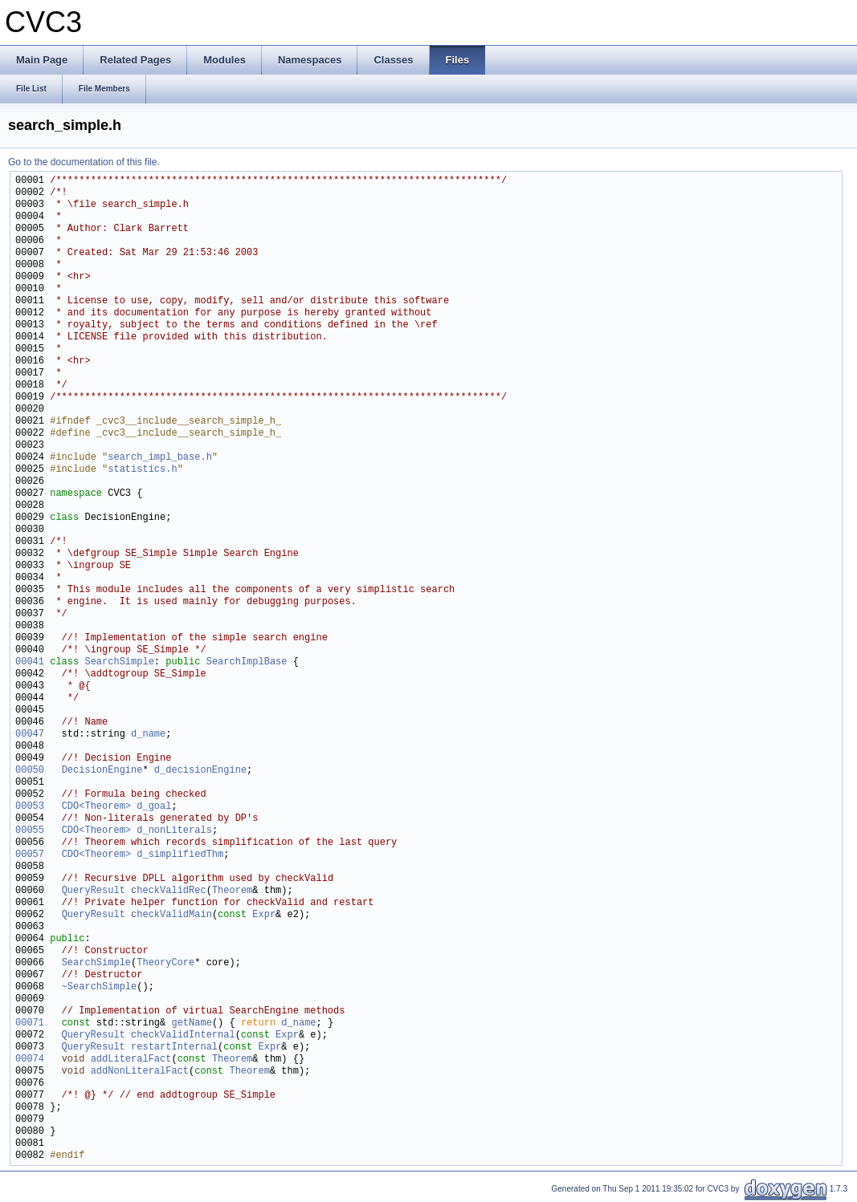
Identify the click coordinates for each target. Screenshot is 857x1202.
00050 (29, 771)
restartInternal (174, 1047)
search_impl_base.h (160, 458)
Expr (263, 915)
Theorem (232, 891)
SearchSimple (118, 662)
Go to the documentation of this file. (84, 162)
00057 (29, 855)
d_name (148, 734)
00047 (29, 734)
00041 (29, 662)
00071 (29, 1023)
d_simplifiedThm (180, 855)
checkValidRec (168, 891)
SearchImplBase (247, 662)
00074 (29, 1059)
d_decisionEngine (200, 771)
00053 (29, 807)
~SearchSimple (99, 987)
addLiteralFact (131, 1059)
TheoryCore (165, 963)
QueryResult (93, 891)
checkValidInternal (183, 1035)
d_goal (154, 807)
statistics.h (142, 470)
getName (191, 1023)
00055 (29, 831)
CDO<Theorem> (96, 807)
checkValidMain (171, 915)
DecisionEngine (102, 771)
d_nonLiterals (174, 831)
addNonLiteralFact (140, 1071)
